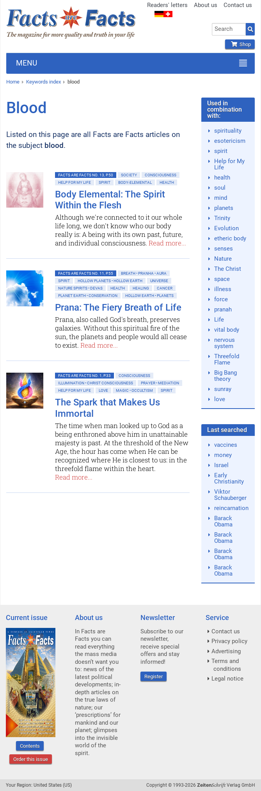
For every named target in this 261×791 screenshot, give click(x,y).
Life (219, 319)
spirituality (227, 130)
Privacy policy (229, 641)
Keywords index (43, 82)
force (221, 299)
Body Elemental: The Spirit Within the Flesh (110, 200)
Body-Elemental (135, 182)
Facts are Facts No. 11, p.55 (85, 273)
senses (223, 248)
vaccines (225, 444)
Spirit (104, 182)
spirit (220, 151)
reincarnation (231, 508)
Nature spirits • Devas (80, 288)
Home (13, 82)
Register (153, 676)
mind (220, 197)
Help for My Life (74, 182)
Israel (221, 465)
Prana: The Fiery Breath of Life (118, 307)
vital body (226, 329)
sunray (222, 389)
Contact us (238, 5)
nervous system (224, 343)
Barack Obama (223, 521)
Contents (30, 746)
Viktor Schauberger (230, 494)
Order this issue (30, 759)
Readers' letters (167, 5)
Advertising (226, 651)
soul (219, 187)
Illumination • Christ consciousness (95, 383)
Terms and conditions (226, 665)
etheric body (230, 238)
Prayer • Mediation (160, 383)
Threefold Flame (226, 359)
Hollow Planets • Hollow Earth (110, 281)
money (223, 455)
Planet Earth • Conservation (87, 295)
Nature (223, 258)
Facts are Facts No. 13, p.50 (85, 175)
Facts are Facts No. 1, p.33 (84, 375)
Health (167, 182)
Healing (141, 288)
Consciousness (160, 175)
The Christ (227, 268)
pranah (223, 309)
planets (223, 208)
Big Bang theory (225, 375)
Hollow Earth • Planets (149, 295)
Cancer (164, 288)
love (219, 399)
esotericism (229, 140)
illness (222, 289)
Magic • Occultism (134, 390)
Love (103, 390)
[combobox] (229, 29)
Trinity (222, 218)
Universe (159, 281)
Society (129, 175)
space (222, 279)
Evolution (226, 228)
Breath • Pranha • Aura (144, 273)
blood (73, 82)
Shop (240, 44)
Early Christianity (229, 478)
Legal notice (227, 678)
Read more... (167, 242)
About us (205, 5)
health (222, 177)
